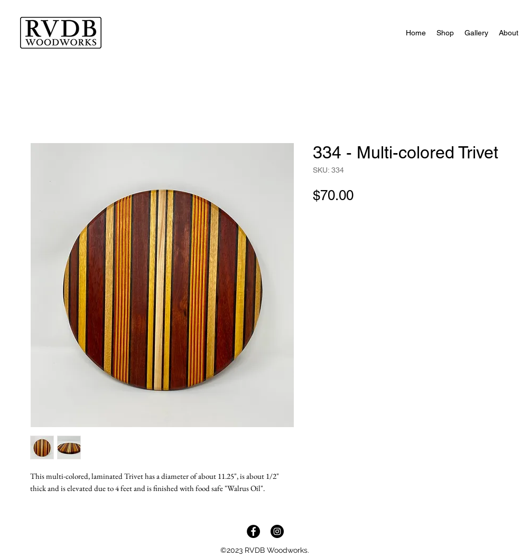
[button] (445, 33)
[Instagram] (277, 531)
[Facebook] (253, 531)
